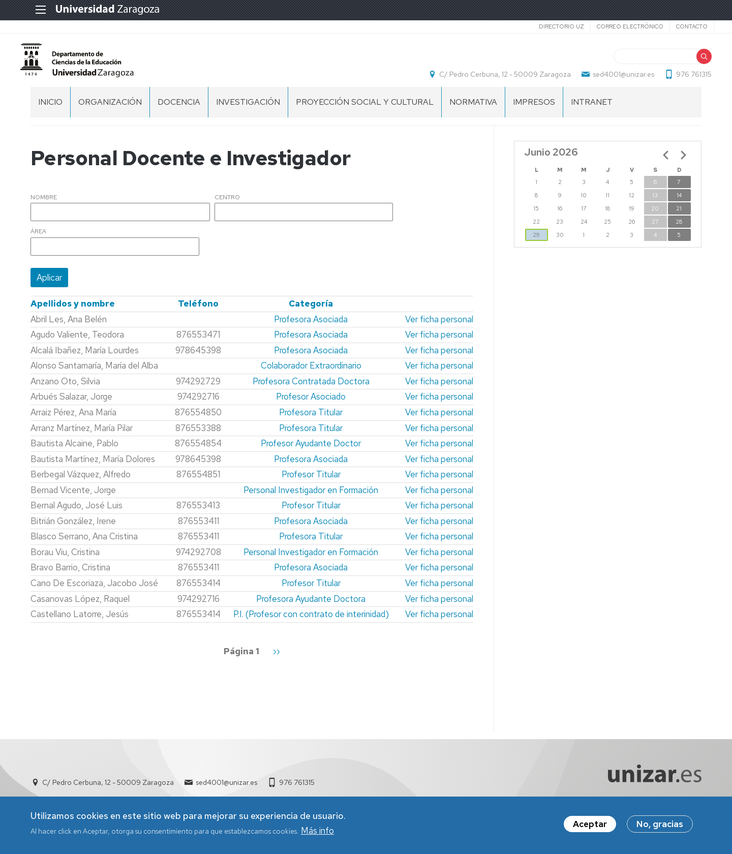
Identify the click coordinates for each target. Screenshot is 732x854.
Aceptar (590, 826)
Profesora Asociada (311, 329)
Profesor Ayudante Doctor (311, 454)
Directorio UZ (548, 26)
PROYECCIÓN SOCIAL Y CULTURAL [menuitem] (365, 112)
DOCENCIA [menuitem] (179, 112)
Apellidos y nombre (72, 314)
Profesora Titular (311, 422)
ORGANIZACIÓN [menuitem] (110, 112)
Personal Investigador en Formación (310, 500)
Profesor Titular (311, 485)
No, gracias (659, 826)
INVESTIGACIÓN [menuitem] (248, 112)
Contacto (679, 26)
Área (38, 242)
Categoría (311, 314)
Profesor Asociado (311, 407)
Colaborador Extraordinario (311, 376)
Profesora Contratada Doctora (311, 391)
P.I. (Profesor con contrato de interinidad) (311, 624)
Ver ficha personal (439, 329)
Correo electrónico (617, 26)
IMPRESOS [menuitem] (534, 112)
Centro (227, 207)
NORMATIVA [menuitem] (473, 112)
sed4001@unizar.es (613, 79)
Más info (317, 832)
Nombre (43, 207)
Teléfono (198, 314)
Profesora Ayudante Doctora (310, 609)
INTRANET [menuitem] (592, 112)
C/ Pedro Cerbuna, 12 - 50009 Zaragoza (495, 79)
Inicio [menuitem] (50, 112)
